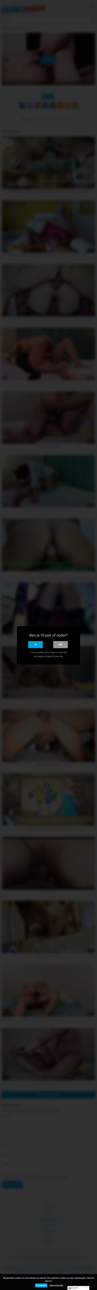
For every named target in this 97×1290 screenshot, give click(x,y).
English (73, 1287)
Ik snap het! (41, 1285)
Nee (60, 644)
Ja (35, 644)
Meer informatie (56, 1285)
